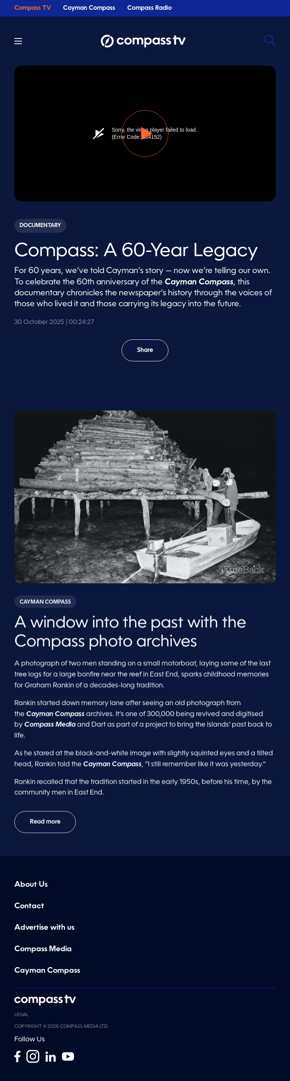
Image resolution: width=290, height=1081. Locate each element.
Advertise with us (44, 928)
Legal (21, 1015)
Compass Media (43, 949)
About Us (31, 885)
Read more (45, 825)
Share (150, 354)
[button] (145, 133)
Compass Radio (149, 8)
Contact (29, 906)
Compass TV (32, 8)
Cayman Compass (89, 8)
